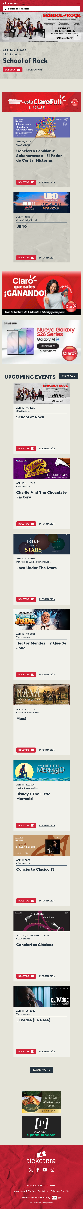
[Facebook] (37, 1170)
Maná (21, 718)
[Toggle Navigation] (78, 3)
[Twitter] (31, 1170)
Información (34, 69)
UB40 (21, 226)
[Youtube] (44, 1170)
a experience (41, 1202)
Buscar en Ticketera (6, 9)
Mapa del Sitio (19, 1191)
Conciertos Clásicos (34, 944)
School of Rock (25, 60)
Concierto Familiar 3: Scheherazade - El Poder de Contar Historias (39, 156)
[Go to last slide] (5, 36)
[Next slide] (77, 36)
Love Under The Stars (36, 567)
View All (68, 375)
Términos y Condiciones (39, 1191)
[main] (41, 578)
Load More (41, 1069)
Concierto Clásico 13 (35, 869)
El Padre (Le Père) (33, 1020)
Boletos (10, 69)
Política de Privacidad (60, 1191)
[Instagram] (52, 1170)
